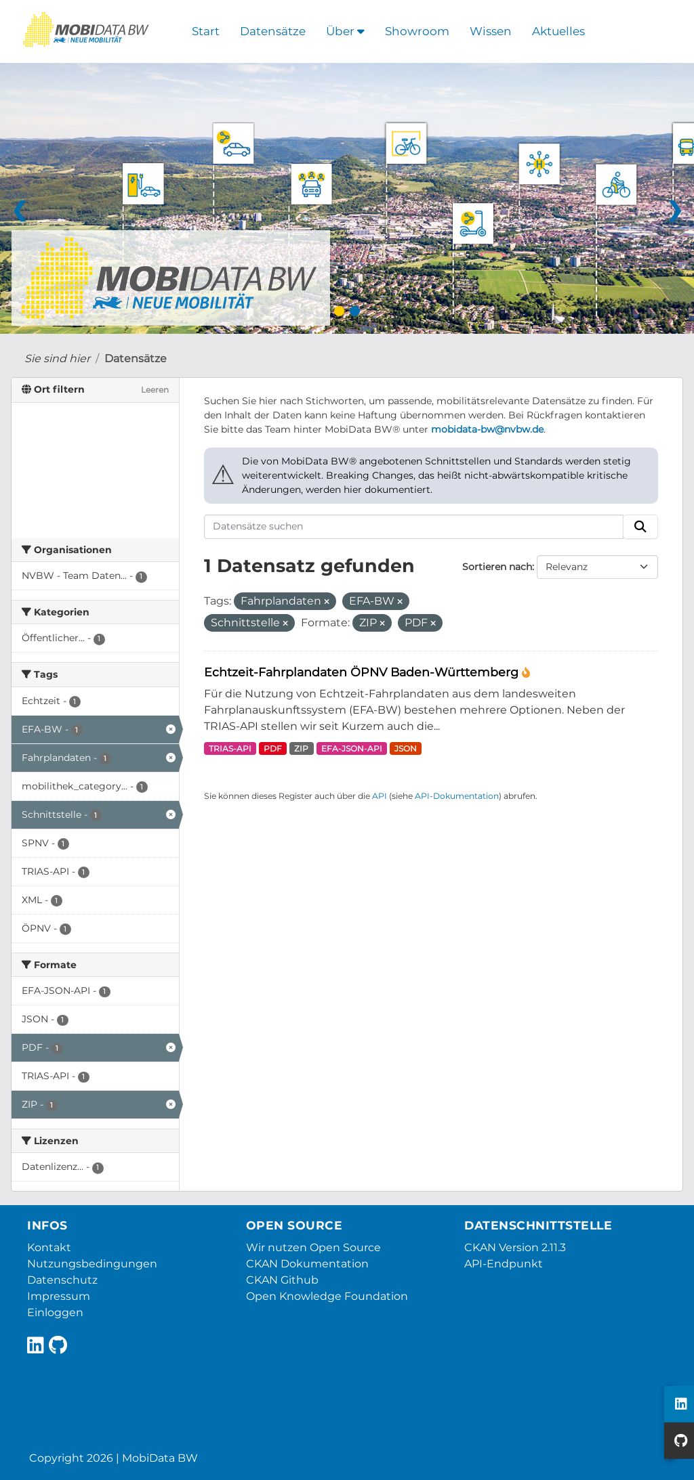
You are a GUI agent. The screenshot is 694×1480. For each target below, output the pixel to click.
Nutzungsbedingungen (92, 1263)
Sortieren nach (497, 567)
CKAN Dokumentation (307, 1263)
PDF (273, 748)
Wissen (491, 31)
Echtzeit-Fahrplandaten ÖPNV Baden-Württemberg (363, 672)
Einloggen (55, 1312)
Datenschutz (62, 1280)
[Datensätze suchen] (414, 527)
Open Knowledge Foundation (327, 1296)
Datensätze (273, 31)
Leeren (155, 390)
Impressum (58, 1296)
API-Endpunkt (503, 1263)
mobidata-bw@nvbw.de (487, 429)
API (379, 796)
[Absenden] (640, 527)
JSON (405, 748)
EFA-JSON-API (351, 748)
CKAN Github (282, 1280)
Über (345, 31)
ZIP (301, 748)
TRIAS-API (230, 748)
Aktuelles (558, 31)
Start (206, 31)
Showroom (417, 31)
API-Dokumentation (457, 796)
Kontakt (49, 1247)
